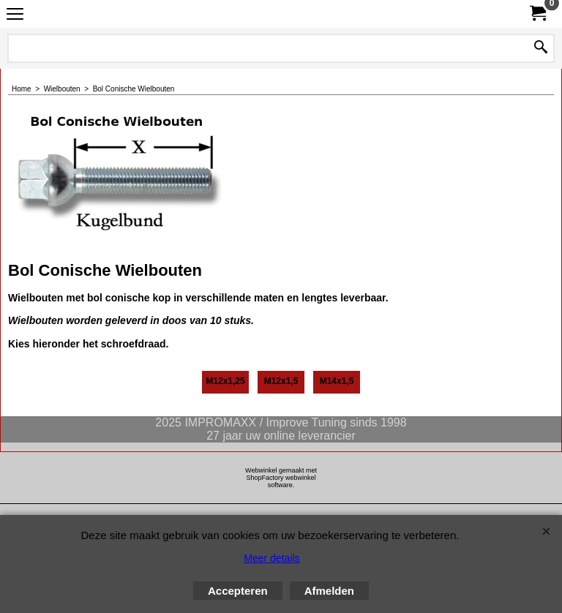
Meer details (271, 558)
